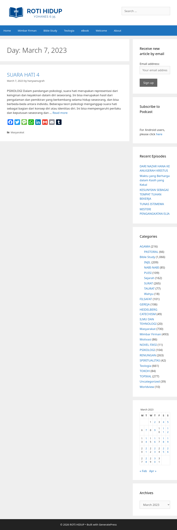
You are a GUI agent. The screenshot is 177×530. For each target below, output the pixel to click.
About (117, 30)
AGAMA (145, 246)
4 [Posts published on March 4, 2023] (163, 422)
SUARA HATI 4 (23, 74)
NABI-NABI (151, 267)
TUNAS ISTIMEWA (152, 204)
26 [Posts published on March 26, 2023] (168, 450)
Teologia (69, 30)
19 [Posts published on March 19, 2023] (168, 440)
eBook (85, 30)
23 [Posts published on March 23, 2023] (155, 450)
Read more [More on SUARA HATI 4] (60, 113)
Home (7, 30)
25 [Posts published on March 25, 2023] (163, 450)
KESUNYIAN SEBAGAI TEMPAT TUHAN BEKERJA (154, 194)
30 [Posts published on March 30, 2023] (155, 460)
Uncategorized (150, 381)
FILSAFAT (146, 299)
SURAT (148, 283)
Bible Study (50, 30)
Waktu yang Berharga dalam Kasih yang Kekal (155, 180)
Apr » (152, 471)
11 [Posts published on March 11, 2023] (163, 430)
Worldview (147, 387)
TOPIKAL (146, 376)
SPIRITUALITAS (150, 360)
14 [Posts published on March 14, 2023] (146, 440)
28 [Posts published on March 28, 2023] (146, 460)
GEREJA (145, 304)
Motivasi (145, 339)
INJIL (147, 262)
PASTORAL (151, 252)
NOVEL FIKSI (148, 345)
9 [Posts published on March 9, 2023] (155, 430)
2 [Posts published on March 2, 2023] (155, 422)
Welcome (101, 30)
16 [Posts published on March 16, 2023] (155, 440)
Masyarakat (17, 132)
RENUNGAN (148, 355)
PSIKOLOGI (147, 350)
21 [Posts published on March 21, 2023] (146, 450)
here (159, 134)
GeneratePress (108, 524)
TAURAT (149, 288)
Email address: (150, 64)
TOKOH (145, 371)
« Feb (143, 471)
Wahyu (149, 294)
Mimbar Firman (27, 30)
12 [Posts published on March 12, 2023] (168, 430)
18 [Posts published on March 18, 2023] (163, 440)
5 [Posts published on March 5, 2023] (168, 422)
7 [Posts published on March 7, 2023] (146, 430)
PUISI (148, 273)
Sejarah (149, 278)
